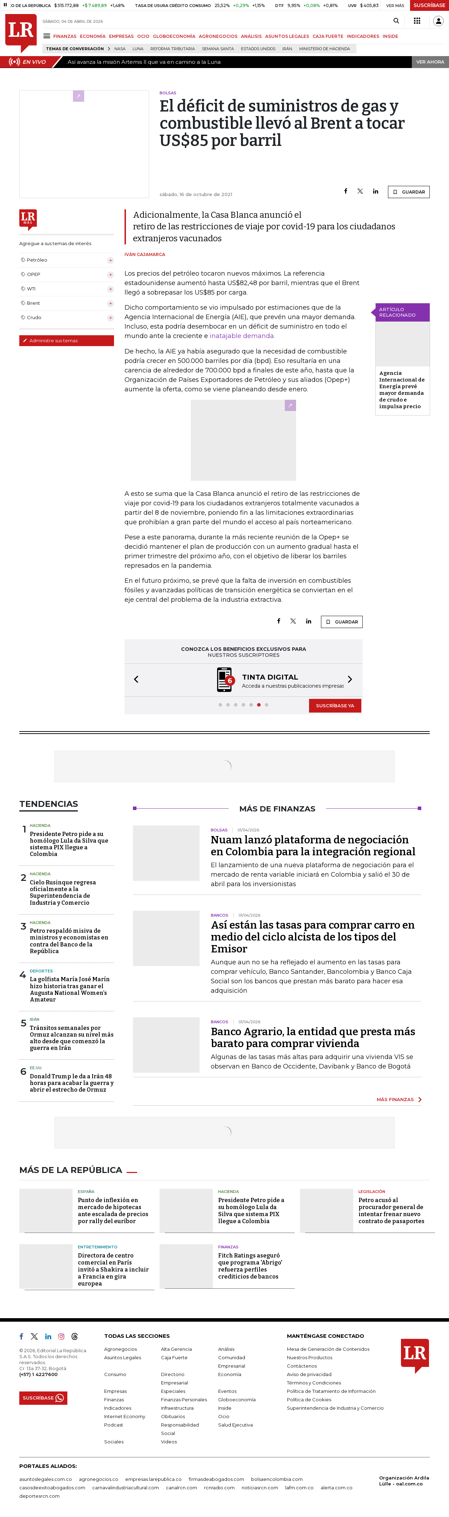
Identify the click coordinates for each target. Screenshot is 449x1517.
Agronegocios (120, 1349)
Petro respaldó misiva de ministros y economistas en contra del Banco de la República (69, 941)
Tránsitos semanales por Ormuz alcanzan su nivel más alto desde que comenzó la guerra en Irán (72, 1038)
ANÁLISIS (251, 36)
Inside (225, 1408)
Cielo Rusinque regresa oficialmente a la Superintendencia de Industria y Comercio (63, 892)
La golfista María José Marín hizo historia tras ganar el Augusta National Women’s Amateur (70, 989)
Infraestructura (177, 1408)
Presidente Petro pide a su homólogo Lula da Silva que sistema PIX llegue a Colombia (69, 844)
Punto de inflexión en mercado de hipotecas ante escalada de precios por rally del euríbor (113, 1211)
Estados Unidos (258, 49)
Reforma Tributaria (172, 49)
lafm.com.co (299, 1487)
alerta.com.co (337, 1487)
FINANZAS (64, 36)
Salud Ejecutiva (235, 1425)
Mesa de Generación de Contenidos (328, 1349)
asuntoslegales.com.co (45, 1479)
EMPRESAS (121, 36)
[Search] (396, 21)
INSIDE (390, 36)
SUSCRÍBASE (429, 5)
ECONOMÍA (93, 36)
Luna (138, 49)
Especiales (173, 1391)
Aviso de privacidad (309, 1374)
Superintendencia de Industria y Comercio (335, 1408)
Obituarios (173, 1416)
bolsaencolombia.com (277, 1479)
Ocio (223, 1416)
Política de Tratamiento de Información (331, 1391)
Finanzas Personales (184, 1399)
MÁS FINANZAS (395, 1099)
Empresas (115, 1391)
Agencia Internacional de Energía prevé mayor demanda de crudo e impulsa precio (402, 390)
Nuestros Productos (309, 1357)
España (86, 1191)
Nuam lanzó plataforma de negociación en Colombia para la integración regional (313, 846)
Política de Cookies (309, 1399)
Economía (229, 1374)
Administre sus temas (50, 340)
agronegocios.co (98, 1479)
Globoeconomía (237, 1399)
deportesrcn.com (39, 1496)
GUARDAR (409, 192)
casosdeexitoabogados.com (52, 1487)
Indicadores (117, 1408)
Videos (169, 1441)
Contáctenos (302, 1366)
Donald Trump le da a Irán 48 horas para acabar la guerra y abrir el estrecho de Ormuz (72, 1083)
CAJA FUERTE (328, 36)
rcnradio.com (219, 1487)
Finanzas (228, 1247)
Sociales (113, 1441)
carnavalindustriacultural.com (125, 1487)
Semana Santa (218, 49)
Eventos (227, 1391)
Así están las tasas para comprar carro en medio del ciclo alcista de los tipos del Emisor (313, 937)
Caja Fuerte (174, 1357)
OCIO (143, 36)
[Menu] (47, 36)
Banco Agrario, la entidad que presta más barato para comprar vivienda (313, 1037)
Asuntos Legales (122, 1357)
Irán (287, 49)
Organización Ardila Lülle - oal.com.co (404, 1480)
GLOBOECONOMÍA (174, 36)
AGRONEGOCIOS (218, 36)
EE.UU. (36, 1067)
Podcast (113, 1425)
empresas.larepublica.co (153, 1479)
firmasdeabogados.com (216, 1479)
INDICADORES (363, 36)
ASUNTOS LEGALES (287, 36)
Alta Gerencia (176, 1349)
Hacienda (40, 825)
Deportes (41, 971)
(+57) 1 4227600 (38, 1374)
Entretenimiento (98, 1247)
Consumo (115, 1374)
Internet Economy (124, 1416)
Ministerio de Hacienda (324, 49)
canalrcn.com (181, 1487)
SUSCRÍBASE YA (335, 705)
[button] (134, 680)
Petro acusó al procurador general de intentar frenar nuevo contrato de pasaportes (391, 1211)
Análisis (226, 1349)
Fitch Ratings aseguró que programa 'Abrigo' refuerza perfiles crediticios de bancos (250, 1266)
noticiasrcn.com (260, 1487)
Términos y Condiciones (314, 1382)
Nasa (120, 49)
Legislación (371, 1191)
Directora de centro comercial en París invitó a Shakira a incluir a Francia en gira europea (113, 1269)
